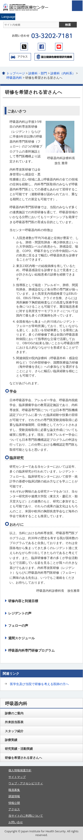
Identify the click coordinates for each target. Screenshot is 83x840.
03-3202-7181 (51, 35)
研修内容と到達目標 (23, 600)
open (77, 5)
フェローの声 (18, 625)
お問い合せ (15, 822)
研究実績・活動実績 (19, 748)
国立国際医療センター (28, 7)
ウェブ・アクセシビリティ (25, 783)
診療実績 (11, 740)
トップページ (15, 73)
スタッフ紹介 (14, 731)
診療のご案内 (14, 713)
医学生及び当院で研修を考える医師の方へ (39, 684)
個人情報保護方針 (19, 770)
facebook (41, 46)
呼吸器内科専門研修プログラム (31, 650)
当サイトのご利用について (25, 816)
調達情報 (14, 796)
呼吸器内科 (14, 77)
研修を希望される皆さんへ (23, 757)
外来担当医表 (14, 722)
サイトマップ (17, 777)
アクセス (20, 57)
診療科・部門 (37, 73)
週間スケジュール (21, 638)
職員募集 (14, 790)
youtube (59, 46)
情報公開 (14, 803)
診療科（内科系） (62, 73)
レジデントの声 (19, 613)
